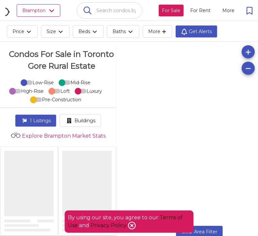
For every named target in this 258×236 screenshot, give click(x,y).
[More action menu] (228, 10)
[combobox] (109, 10)
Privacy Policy (109, 225)
